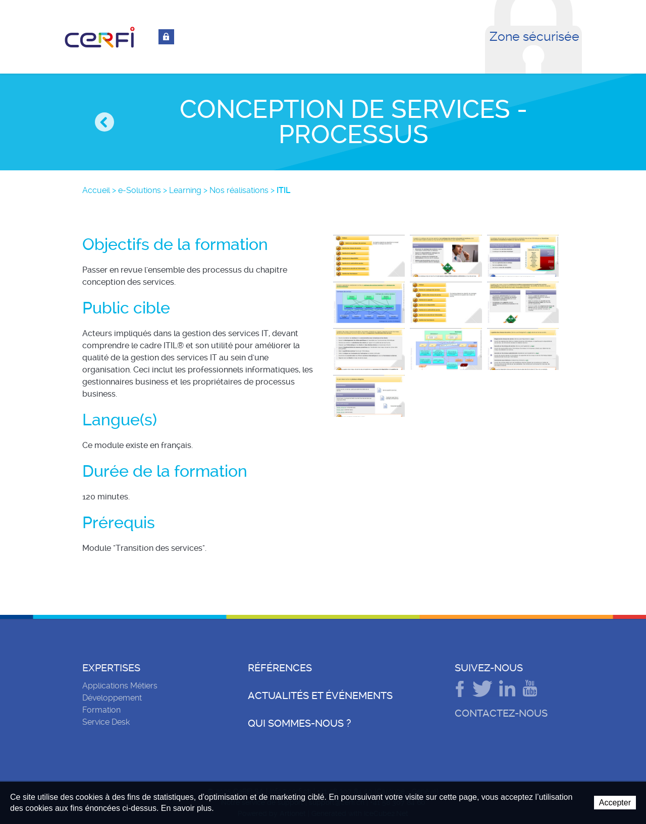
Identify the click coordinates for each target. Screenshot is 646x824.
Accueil (96, 190)
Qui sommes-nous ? (299, 723)
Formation (101, 710)
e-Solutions (139, 190)
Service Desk (106, 722)
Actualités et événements (320, 695)
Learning (185, 190)
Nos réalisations (238, 190)
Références (280, 668)
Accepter (615, 802)
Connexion (166, 36)
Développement (112, 698)
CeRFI (100, 37)
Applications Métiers (119, 685)
